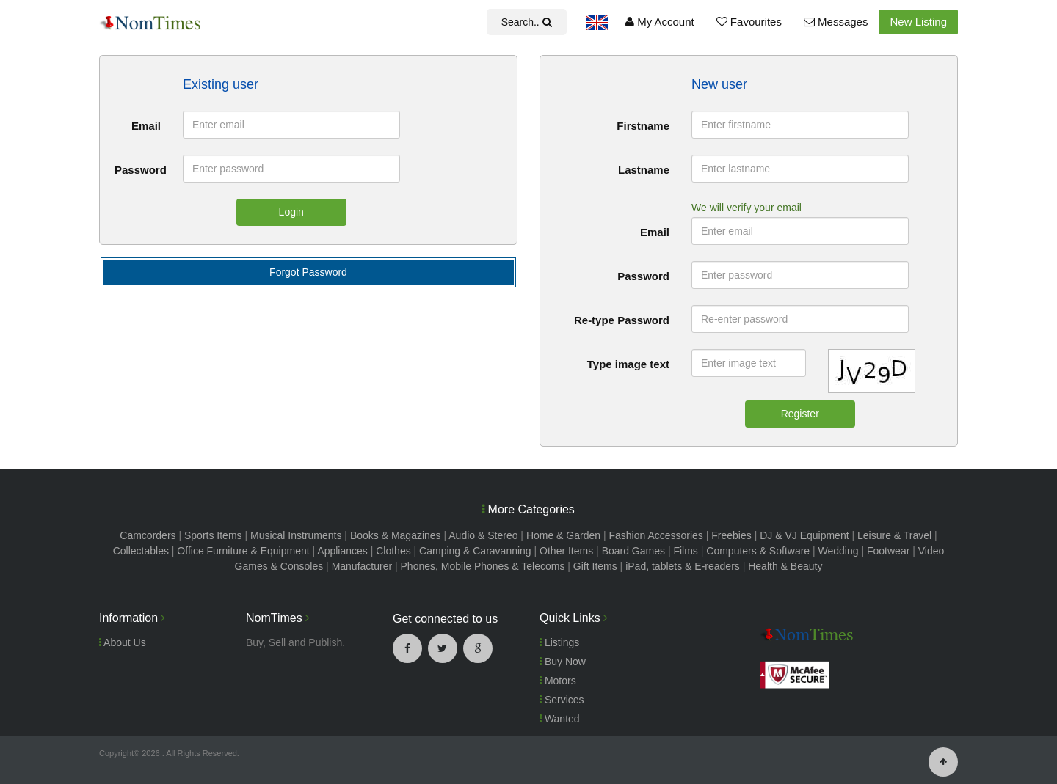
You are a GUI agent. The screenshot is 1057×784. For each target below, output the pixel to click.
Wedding (838, 551)
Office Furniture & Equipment (243, 551)
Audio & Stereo (482, 535)
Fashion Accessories (655, 535)
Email (146, 126)
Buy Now (563, 661)
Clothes (393, 551)
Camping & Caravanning (475, 551)
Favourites (749, 21)
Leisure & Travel (894, 535)
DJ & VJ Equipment (804, 535)
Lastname (643, 170)
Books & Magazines (395, 535)
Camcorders (147, 535)
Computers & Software (758, 551)
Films (685, 551)
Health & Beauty (785, 566)
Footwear (888, 551)
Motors (558, 680)
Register (800, 414)
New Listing (918, 21)
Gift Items (595, 566)
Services (562, 700)
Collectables (141, 551)
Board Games (633, 551)
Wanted (560, 719)
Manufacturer (362, 566)
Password (141, 170)
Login (291, 212)
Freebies (731, 535)
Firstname (643, 126)
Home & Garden (563, 535)
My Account (659, 21)
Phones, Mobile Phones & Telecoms (483, 566)
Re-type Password (621, 320)
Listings (559, 642)
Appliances (342, 551)
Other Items (566, 551)
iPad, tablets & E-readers (682, 566)
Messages (836, 21)
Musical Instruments (295, 535)
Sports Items (213, 535)
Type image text (628, 364)
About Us (122, 642)
